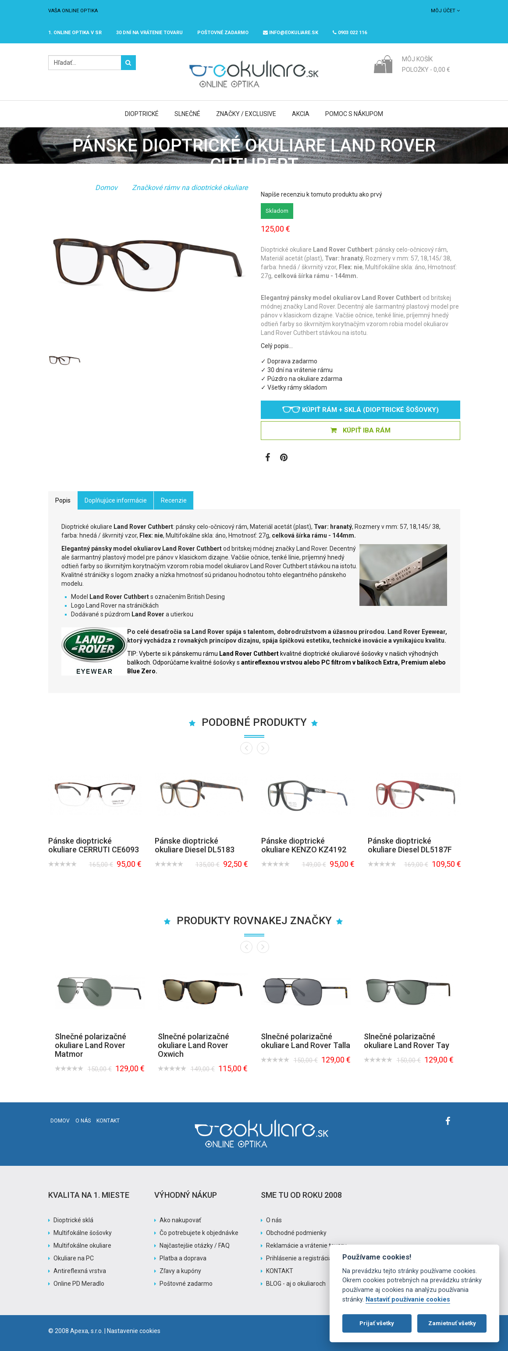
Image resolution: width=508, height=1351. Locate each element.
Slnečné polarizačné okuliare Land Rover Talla (305, 1041)
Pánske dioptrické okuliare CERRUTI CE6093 (93, 845)
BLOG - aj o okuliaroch (296, 1283)
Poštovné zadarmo (186, 1283)
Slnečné (187, 113)
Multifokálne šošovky (82, 1232)
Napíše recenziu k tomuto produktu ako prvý (321, 194)
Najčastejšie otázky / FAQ (195, 1245)
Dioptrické (142, 113)
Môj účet (445, 11)
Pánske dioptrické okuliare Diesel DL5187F (410, 845)
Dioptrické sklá (73, 1220)
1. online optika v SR (75, 32)
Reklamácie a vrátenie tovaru (306, 1245)
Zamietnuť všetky (452, 1323)
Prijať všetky (376, 1323)
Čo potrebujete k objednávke (199, 1232)
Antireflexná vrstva (79, 1270)
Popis (63, 500)
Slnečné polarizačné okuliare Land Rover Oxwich (193, 1045)
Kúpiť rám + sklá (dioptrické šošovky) (360, 410)
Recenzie (174, 500)
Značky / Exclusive (246, 113)
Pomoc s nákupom (354, 113)
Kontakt (108, 1121)
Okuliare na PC (73, 1258)
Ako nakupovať (180, 1220)
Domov (106, 187)
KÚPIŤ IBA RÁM (360, 430)
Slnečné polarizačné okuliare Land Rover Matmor (90, 1045)
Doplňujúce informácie (116, 500)
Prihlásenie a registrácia (299, 1258)
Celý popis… (277, 345)
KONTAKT (279, 1270)
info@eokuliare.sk (290, 32)
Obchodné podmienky (296, 1232)
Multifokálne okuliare (82, 1245)
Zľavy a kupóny (180, 1270)
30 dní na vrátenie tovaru (149, 32)
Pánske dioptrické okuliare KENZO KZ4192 (303, 845)
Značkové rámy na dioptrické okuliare (190, 187)
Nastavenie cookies (133, 1330)
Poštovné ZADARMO (223, 32)
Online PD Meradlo (78, 1283)
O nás (83, 1121)
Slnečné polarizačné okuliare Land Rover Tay (406, 1041)
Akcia (300, 113)
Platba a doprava (183, 1258)
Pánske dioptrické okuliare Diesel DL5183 (194, 845)
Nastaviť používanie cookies (408, 1299)
